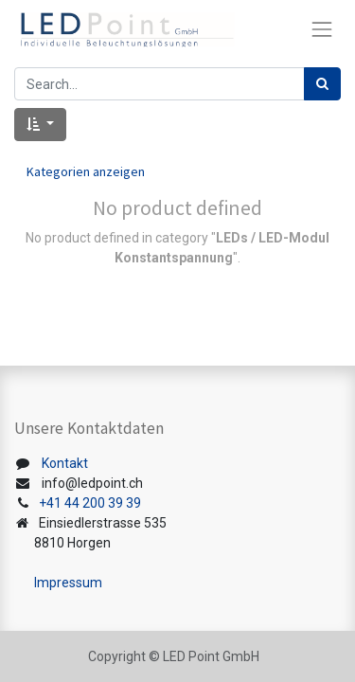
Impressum (68, 582)
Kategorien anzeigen (86, 171)
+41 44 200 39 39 (90, 503)
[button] (40, 124)
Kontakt (65, 463)
